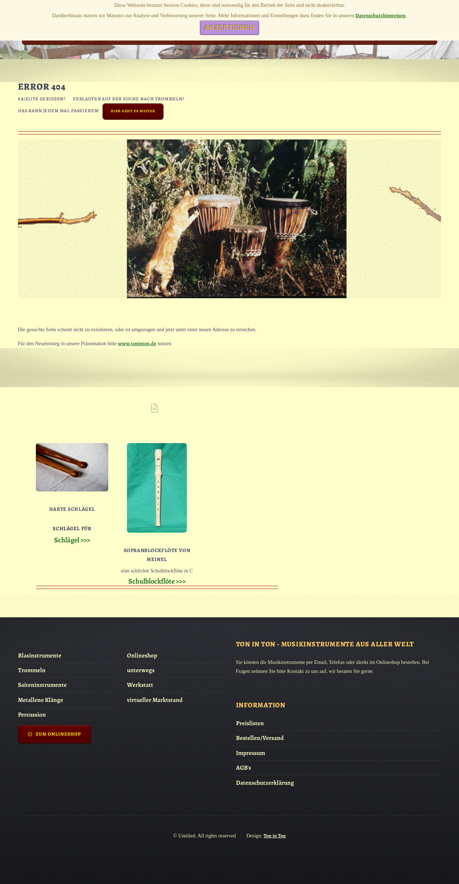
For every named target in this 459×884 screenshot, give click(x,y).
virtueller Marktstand (155, 700)
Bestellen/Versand (260, 738)
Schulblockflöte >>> (156, 581)
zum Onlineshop (58, 734)
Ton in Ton (275, 835)
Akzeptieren (229, 27)
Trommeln (32, 670)
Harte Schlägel (72, 509)
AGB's (243, 768)
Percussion (32, 714)
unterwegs (141, 670)
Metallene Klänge (40, 700)
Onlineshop (142, 655)
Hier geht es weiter (133, 111)
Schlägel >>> (72, 540)
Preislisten (250, 723)
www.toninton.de (137, 343)
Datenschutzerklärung (265, 783)
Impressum (250, 753)
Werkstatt (140, 685)
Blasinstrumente (39, 655)
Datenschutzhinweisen (380, 15)
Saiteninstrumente (42, 685)
